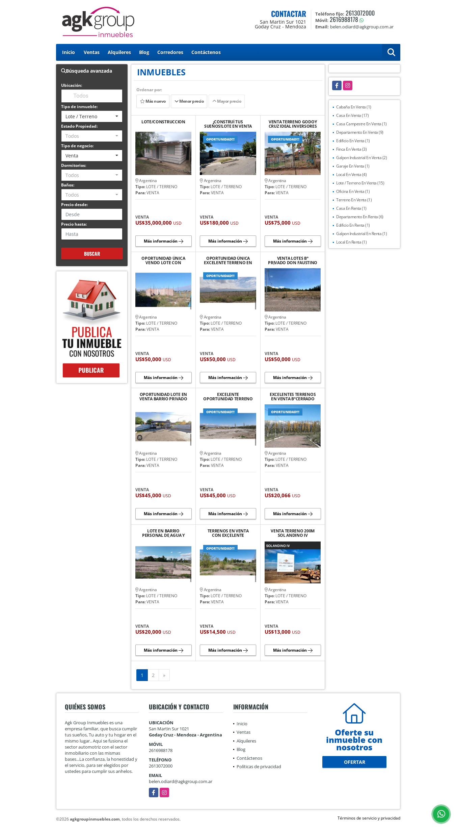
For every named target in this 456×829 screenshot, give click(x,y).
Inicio (68, 52)
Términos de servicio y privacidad (369, 818)
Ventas (92, 52)
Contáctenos (206, 52)
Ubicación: (71, 85)
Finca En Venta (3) (351, 149)
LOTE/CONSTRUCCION (163, 122)
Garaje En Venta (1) (353, 166)
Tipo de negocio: (77, 146)
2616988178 (344, 19)
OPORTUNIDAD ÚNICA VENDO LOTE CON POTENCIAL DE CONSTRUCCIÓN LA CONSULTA (163, 260)
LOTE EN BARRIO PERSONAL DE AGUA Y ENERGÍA (163, 533)
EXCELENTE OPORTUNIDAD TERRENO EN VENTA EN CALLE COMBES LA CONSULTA (227, 396)
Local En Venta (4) (351, 174)
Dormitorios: (73, 165)
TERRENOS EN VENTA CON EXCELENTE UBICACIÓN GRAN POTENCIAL (228, 533)
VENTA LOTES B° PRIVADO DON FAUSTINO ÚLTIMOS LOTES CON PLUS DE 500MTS (292, 260)
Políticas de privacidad (259, 766)
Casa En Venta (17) (352, 115)
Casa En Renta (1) (351, 208)
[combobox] (92, 116)
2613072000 (360, 12)
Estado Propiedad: (79, 126)
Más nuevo (153, 101)
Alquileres (119, 52)
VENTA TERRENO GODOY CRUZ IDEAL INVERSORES (293, 124)
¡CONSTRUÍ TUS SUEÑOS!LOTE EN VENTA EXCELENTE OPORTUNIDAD (228, 124)
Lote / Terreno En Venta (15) (360, 183)
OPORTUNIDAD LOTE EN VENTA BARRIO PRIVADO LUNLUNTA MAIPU (163, 396)
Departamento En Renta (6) (359, 217)
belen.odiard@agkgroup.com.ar (180, 781)
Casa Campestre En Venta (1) (361, 124)
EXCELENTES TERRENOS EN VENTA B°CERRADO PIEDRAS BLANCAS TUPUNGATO (293, 396)
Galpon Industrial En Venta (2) (361, 157)
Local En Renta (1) (351, 242)
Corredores (170, 52)
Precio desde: (74, 204)
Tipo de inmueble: (79, 106)
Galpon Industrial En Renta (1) (361, 233)
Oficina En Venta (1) (353, 191)
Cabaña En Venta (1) (353, 107)
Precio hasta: (74, 224)
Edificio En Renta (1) (353, 225)
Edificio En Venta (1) (353, 141)
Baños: (67, 185)
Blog (144, 52)
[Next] (164, 675)
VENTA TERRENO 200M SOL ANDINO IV (293, 533)
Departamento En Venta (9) (359, 132)
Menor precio (189, 101)
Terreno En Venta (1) (354, 200)
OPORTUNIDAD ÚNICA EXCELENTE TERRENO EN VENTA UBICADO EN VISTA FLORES (228, 260)
